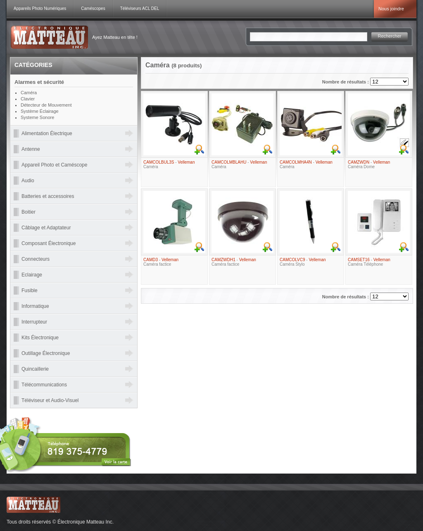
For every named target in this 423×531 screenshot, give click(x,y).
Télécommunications (44, 385)
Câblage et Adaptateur (46, 228)
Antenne (30, 149)
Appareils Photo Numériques (40, 8)
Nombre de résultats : (346, 81)
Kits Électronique (40, 338)
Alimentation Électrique (46, 133)
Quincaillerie (35, 369)
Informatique (35, 306)
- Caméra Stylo (303, 262)
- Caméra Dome (369, 164)
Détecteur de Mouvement (46, 104)
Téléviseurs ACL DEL (139, 8)
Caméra (29, 92)
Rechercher (390, 35)
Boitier (28, 212)
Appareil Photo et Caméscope (54, 165)
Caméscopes (93, 8)
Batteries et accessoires (47, 196)
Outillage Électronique (45, 353)
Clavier (28, 98)
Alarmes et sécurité (39, 82)
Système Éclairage (40, 111)
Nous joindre (391, 8)
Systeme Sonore (37, 117)
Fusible (29, 290)
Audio (27, 180)
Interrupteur (34, 322)
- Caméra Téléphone (369, 262)
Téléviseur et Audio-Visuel (50, 400)
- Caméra (169, 164)
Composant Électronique (48, 243)
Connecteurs (35, 259)
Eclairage (31, 275)
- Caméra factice (160, 262)
